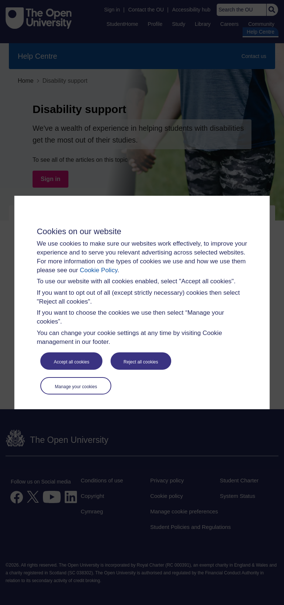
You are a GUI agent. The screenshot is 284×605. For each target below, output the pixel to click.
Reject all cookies (141, 362)
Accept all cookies (71, 362)
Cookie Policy (99, 270)
